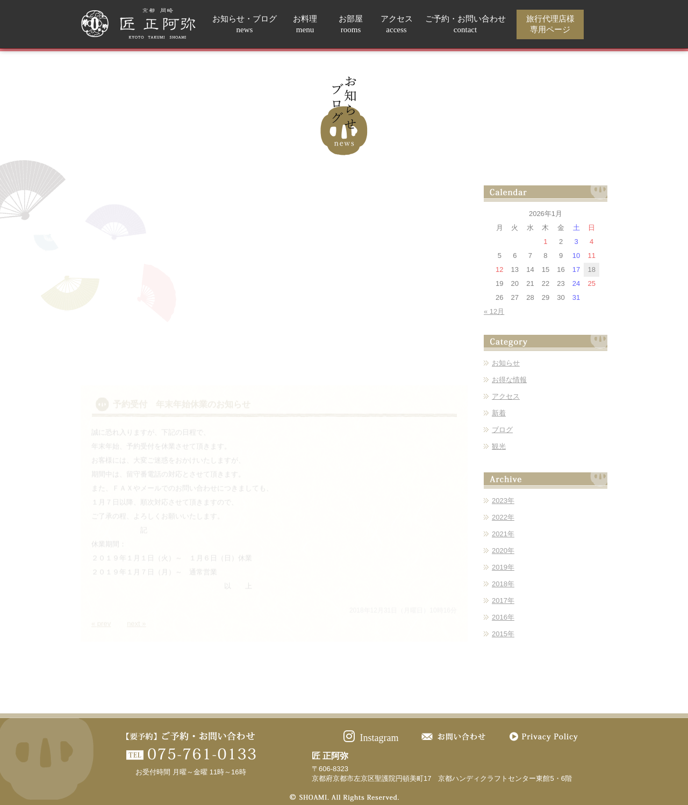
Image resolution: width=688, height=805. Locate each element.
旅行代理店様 (550, 24)
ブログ (502, 430)
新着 (499, 413)
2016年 (503, 617)
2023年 (503, 501)
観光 (499, 446)
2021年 (503, 534)
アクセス (397, 24)
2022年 (503, 517)
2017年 (503, 600)
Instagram (371, 737)
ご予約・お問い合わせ (465, 24)
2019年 (503, 567)
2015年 (503, 634)
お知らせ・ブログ (244, 24)
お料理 (305, 24)
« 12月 (494, 311)
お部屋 (351, 24)
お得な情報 (509, 380)
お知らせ (506, 363)
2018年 (503, 584)
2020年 (503, 551)
